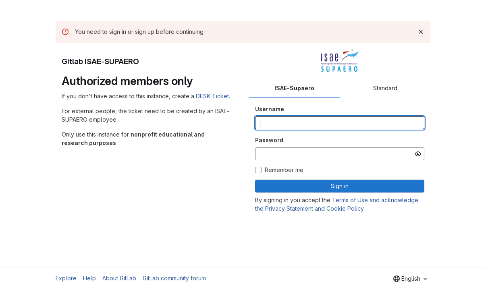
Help (89, 278)
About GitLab (119, 278)
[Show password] (417, 153)
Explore (66, 278)
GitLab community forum (174, 278)
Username (269, 109)
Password (269, 140)
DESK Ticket (212, 96)
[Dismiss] (421, 32)
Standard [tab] (385, 88)
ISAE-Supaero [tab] (294, 88)
